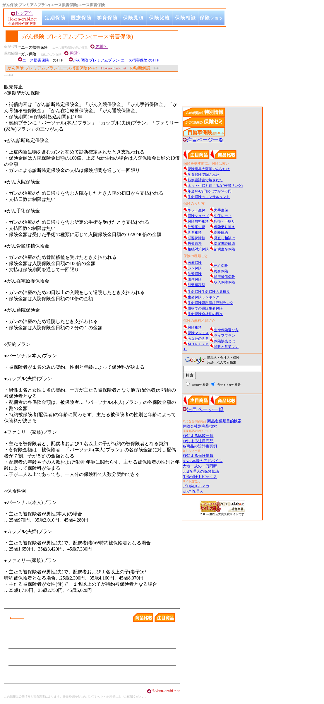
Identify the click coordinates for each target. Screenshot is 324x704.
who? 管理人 (193, 491)
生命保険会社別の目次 (205, 314)
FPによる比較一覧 (198, 435)
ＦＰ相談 (195, 232)
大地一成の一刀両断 (200, 466)
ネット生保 (196, 210)
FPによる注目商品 (198, 441)
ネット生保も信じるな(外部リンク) (215, 186)
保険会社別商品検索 (200, 426)
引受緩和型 (196, 285)
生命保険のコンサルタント (209, 197)
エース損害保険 (35, 60)
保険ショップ (198, 216)
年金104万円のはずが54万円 (210, 191)
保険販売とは (224, 341)
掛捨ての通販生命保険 (205, 308)
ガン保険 (195, 268)
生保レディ (223, 216)
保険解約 (221, 232)
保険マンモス (198, 333)
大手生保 (221, 210)
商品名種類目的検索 (224, 421)
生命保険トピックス (200, 476)
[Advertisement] (226, 64)
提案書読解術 (224, 244)
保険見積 (133, 17)
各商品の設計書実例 (200, 446)
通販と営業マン (226, 347)
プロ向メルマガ (196, 486)
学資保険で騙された (203, 174)
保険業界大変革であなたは (209, 169)
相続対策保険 (198, 249)
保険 (211, 21)
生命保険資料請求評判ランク (210, 303)
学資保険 (107, 17)
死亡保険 (221, 266)
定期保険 (55, 17)
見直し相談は (224, 238)
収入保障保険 (224, 282)
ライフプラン (224, 336)
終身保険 (221, 271)
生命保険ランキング (203, 297)
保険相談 (185, 17)
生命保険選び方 (226, 330)
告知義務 (195, 244)
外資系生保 (196, 227)
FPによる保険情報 (198, 455)
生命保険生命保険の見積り (209, 292)
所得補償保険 (224, 277)
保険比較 (159, 17)
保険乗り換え (224, 227)
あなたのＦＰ (198, 338)
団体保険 (195, 279)
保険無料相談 (198, 221)
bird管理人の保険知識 (201, 471)
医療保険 (81, 17)
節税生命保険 (224, 249)
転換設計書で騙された (205, 180)
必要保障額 (196, 238)
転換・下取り (224, 221)
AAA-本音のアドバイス (203, 461)
